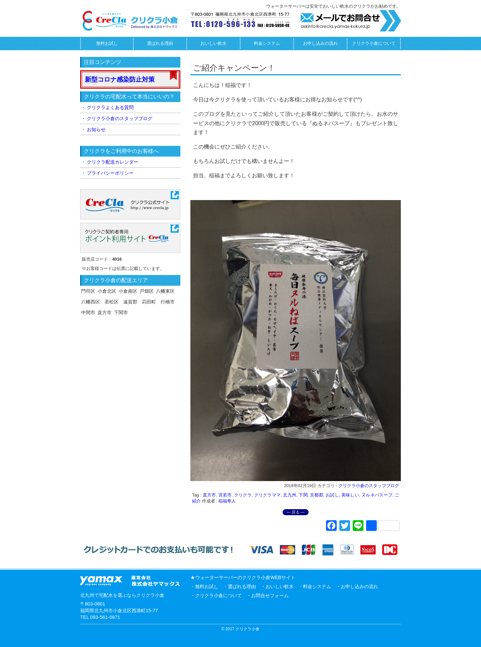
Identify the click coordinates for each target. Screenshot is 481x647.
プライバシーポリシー (110, 173)
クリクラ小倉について (373, 43)
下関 (303, 494)
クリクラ (243, 494)
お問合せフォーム (270, 595)
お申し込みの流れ (320, 43)
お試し (332, 494)
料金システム (267, 43)
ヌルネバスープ (376, 494)
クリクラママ (267, 494)
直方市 (209, 494)
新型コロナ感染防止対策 (120, 79)
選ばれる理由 (160, 43)
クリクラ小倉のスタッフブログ (368, 485)
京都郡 (316, 494)
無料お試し (107, 43)
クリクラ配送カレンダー (112, 162)
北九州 (289, 494)
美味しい (350, 494)
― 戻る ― (296, 512)
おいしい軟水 (213, 43)
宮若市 (225, 494)
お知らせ (96, 129)
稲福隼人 (227, 500)
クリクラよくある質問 (110, 107)
